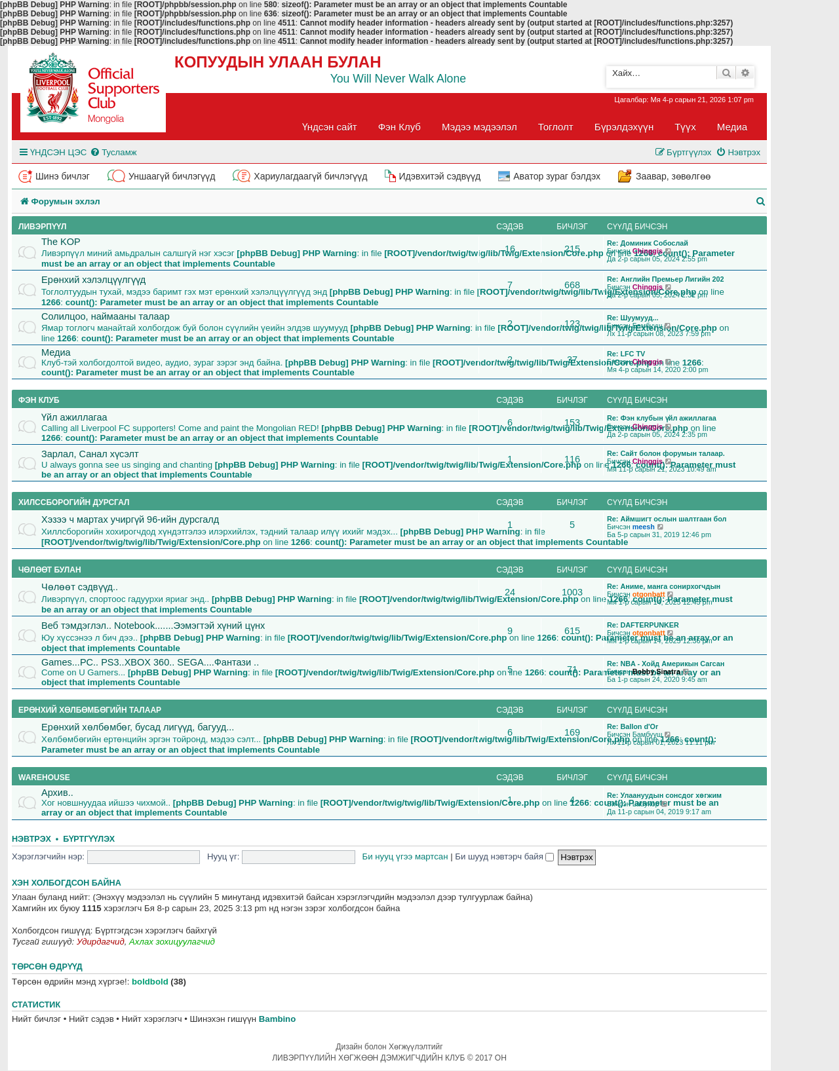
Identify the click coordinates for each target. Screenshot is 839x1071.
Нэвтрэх (31, 839)
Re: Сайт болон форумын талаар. (666, 453)
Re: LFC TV (626, 354)
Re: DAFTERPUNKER (643, 625)
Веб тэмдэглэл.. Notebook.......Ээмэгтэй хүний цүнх (153, 625)
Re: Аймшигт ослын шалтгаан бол (666, 519)
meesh (644, 527)
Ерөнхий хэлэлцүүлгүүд (93, 279)
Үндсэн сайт (329, 126)
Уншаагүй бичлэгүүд (171, 176)
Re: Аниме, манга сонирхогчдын (663, 586)
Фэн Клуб (399, 126)
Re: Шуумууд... (633, 318)
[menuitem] (113, 152)
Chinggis (648, 251)
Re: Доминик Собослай (647, 243)
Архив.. (57, 792)
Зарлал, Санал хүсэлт (90, 454)
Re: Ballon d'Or (632, 726)
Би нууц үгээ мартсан (405, 856)
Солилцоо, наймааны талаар (105, 316)
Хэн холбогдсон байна (66, 883)
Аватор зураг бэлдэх (556, 176)
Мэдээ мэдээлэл (479, 126)
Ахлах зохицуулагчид (172, 942)
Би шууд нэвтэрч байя (504, 856)
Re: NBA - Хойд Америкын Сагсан (665, 663)
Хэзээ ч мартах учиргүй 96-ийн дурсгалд (130, 519)
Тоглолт (556, 126)
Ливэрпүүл (42, 226)
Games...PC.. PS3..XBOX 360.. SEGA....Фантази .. (150, 662)
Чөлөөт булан (49, 569)
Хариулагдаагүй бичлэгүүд (310, 176)
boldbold (150, 981)
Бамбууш (648, 325)
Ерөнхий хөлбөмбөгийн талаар (89, 710)
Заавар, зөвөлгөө (673, 176)
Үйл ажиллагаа (74, 417)
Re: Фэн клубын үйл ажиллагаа (661, 418)
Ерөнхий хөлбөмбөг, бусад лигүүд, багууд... (137, 727)
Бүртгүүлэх (89, 839)
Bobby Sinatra (656, 671)
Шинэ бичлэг (62, 176)
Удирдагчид (101, 942)
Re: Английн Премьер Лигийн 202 (665, 279)
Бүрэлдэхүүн (624, 126)
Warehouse (44, 777)
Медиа (732, 126)
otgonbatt (649, 594)
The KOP (61, 241)
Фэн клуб (39, 400)
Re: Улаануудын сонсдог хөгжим (664, 795)
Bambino (277, 1019)
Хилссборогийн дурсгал (73, 502)
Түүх (685, 126)
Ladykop (646, 804)
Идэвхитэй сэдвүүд (439, 176)
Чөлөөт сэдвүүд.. (79, 587)
